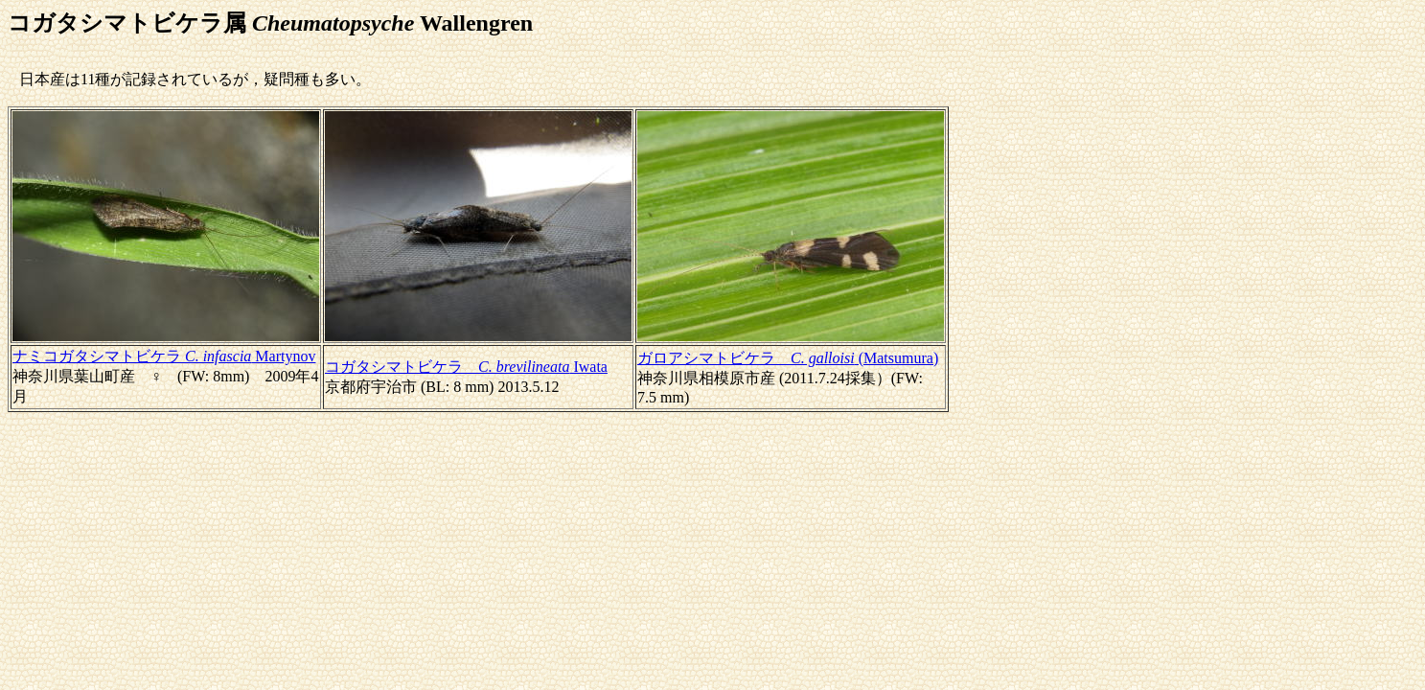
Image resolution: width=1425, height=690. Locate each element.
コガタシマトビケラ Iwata (466, 366)
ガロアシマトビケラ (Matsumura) (787, 358)
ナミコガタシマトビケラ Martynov (163, 356)
